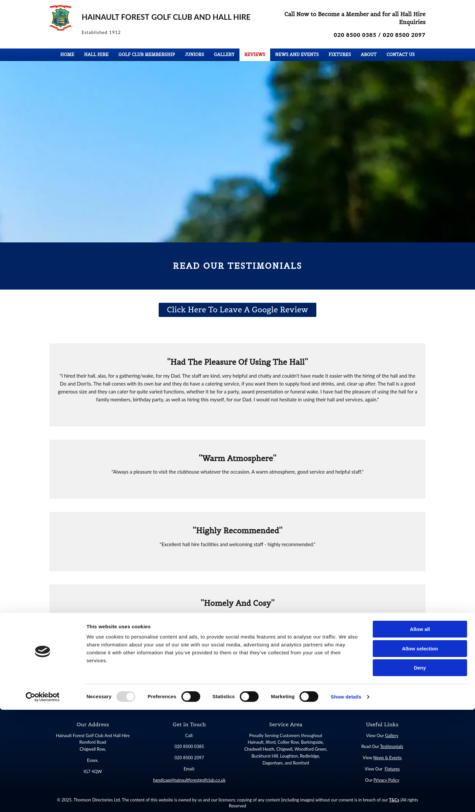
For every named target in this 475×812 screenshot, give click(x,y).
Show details (346, 799)
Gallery (224, 54)
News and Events (297, 54)
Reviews (254, 54)
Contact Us (401, 54)
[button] (238, 310)
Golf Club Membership (146, 54)
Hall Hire (96, 54)
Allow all (420, 731)
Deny (420, 770)
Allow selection (420, 751)
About (369, 54)
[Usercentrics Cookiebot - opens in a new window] (43, 799)
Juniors (194, 54)
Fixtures (340, 54)
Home (67, 54)
